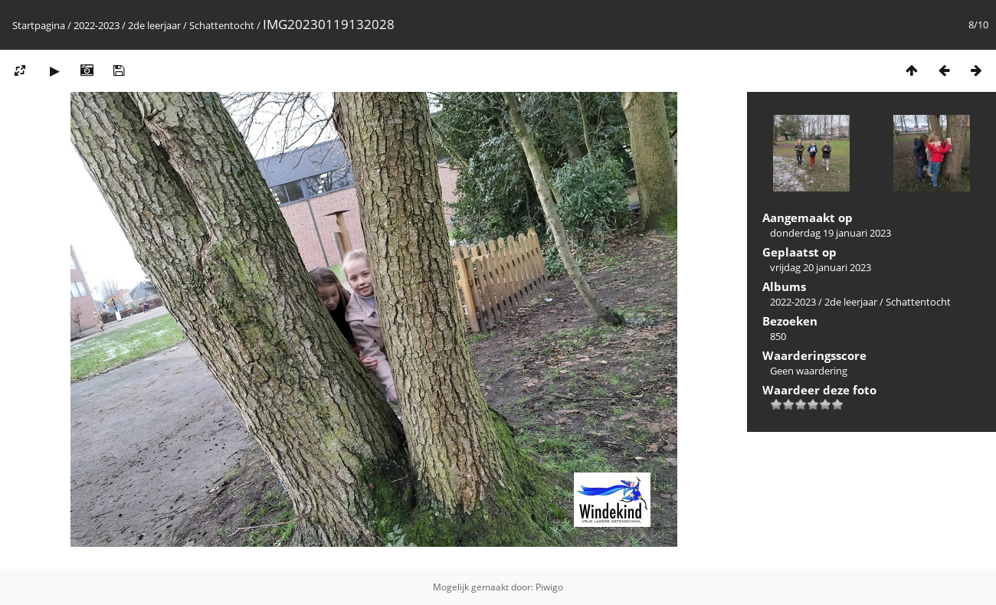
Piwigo (549, 587)
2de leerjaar (154, 25)
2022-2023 (97, 25)
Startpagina (38, 25)
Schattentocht (221, 25)
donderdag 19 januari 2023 (830, 233)
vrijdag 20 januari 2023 (820, 267)
